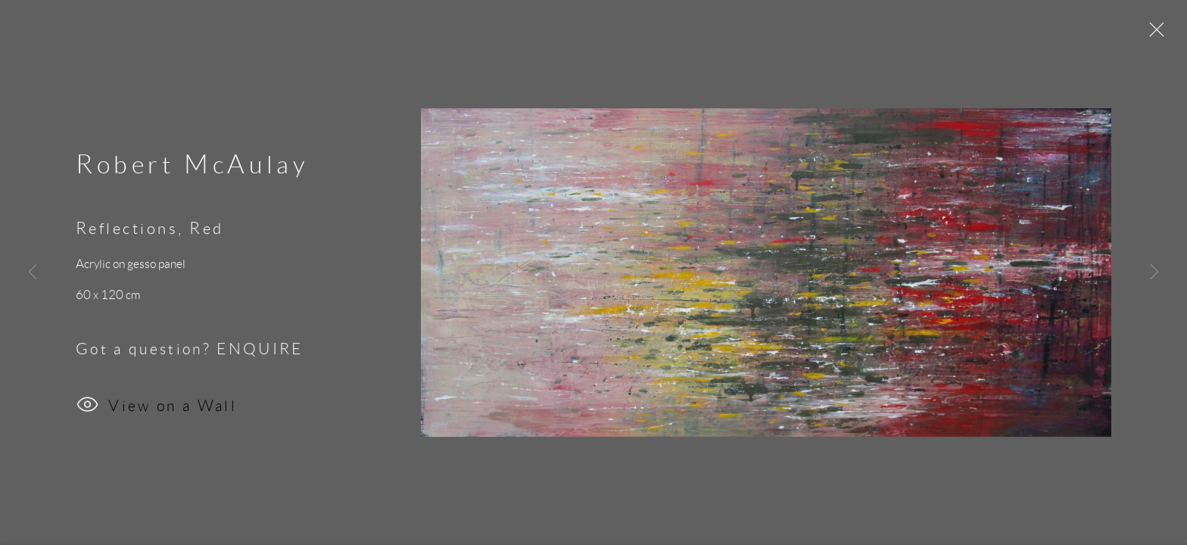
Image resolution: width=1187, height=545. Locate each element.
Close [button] (1153, 34)
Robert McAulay (192, 166)
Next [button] (1154, 272)
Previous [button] (32, 272)
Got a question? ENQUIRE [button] (190, 351)
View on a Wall (156, 408)
